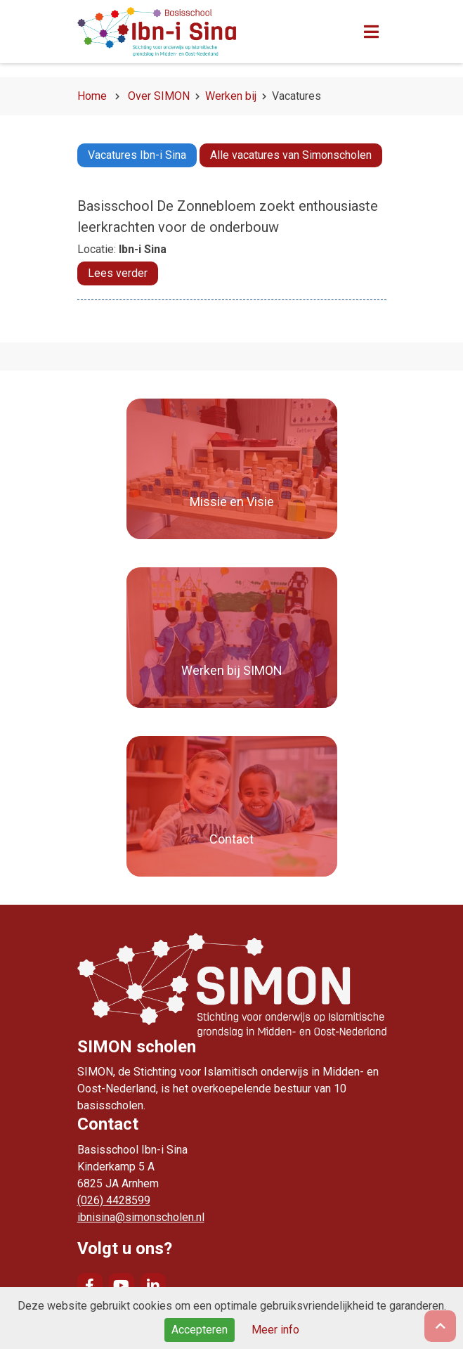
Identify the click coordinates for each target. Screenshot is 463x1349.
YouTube (121, 1285)
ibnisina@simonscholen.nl (140, 1217)
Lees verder (118, 273)
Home (92, 96)
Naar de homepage (193, 31)
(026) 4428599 (113, 1200)
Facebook (90, 1285)
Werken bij (230, 96)
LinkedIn (153, 1285)
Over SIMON (159, 96)
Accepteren (199, 1329)
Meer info (275, 1329)
